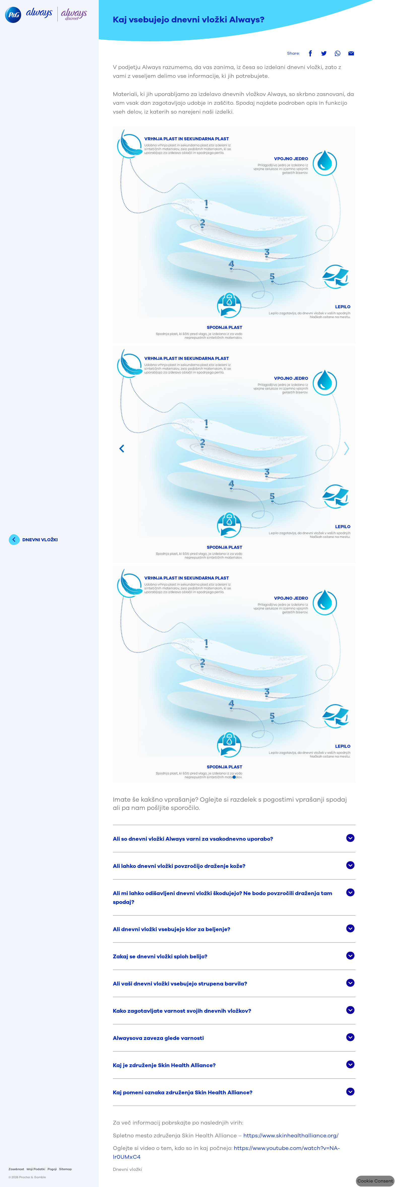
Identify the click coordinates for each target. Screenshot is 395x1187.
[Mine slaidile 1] (234, 777)
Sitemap (65, 1169)
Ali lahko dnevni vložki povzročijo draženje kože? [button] (179, 866)
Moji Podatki (36, 1169)
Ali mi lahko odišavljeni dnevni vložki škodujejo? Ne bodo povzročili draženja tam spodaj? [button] (222, 898)
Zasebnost (16, 1169)
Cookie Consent (375, 1181)
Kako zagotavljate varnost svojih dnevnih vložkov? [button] (182, 1011)
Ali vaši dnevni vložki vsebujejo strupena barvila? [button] (180, 984)
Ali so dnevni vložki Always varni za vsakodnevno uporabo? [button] (193, 839)
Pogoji (52, 1169)
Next (346, 448)
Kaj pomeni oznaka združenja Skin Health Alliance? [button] (182, 1092)
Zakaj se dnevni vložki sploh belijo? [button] (160, 956)
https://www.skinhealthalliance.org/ (291, 1135)
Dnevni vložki (127, 1169)
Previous (121, 448)
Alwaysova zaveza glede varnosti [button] (158, 1038)
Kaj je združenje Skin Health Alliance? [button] (164, 1065)
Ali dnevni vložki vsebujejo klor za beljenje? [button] (171, 929)
